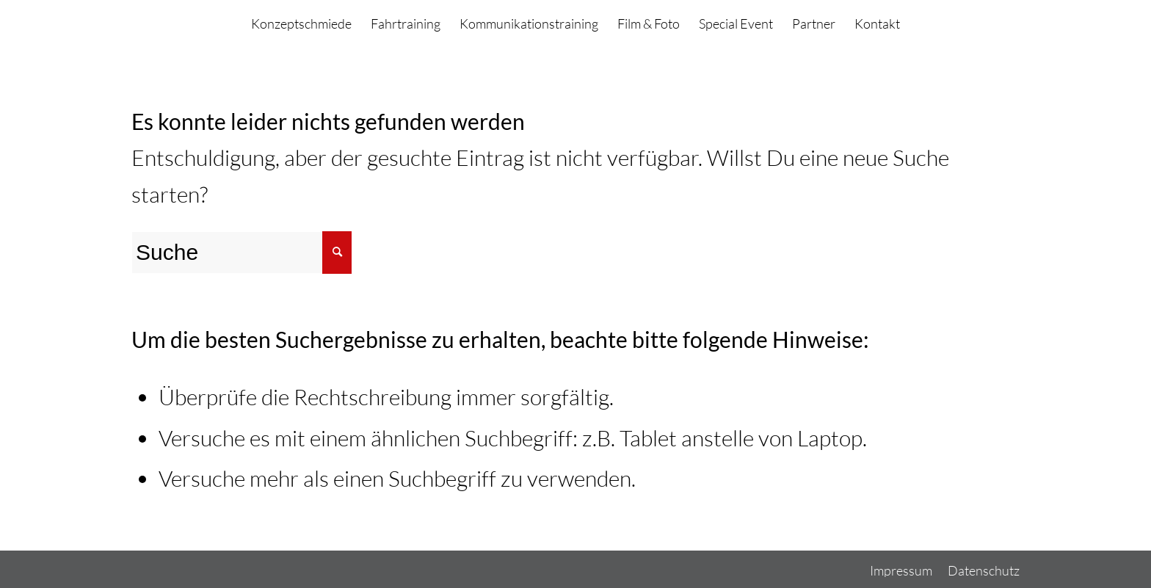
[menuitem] (301, 24)
